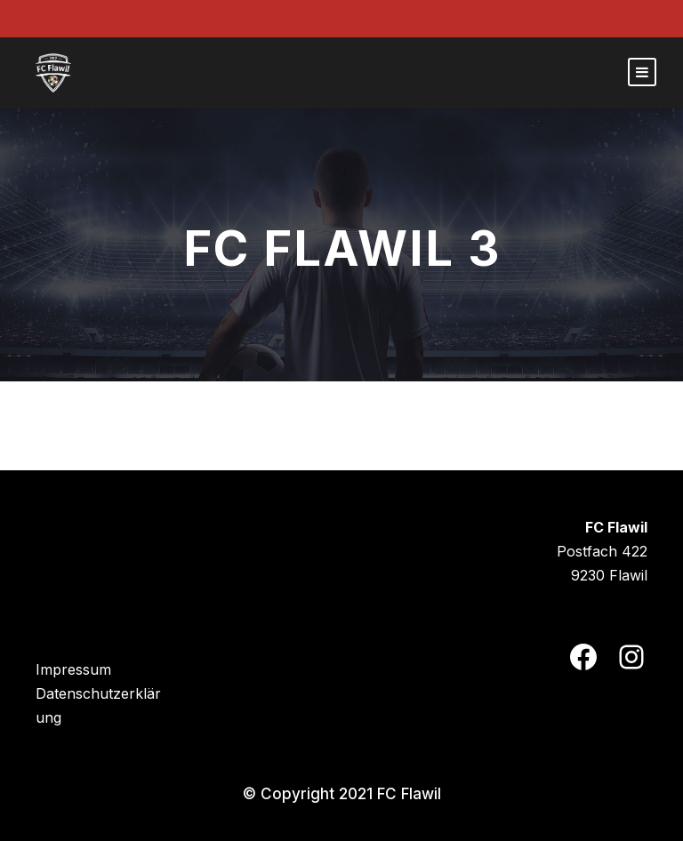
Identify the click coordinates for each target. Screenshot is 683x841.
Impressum (73, 669)
